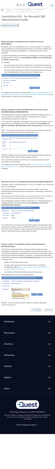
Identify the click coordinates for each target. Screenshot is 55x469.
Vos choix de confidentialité (16, 417)
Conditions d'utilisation (24, 415)
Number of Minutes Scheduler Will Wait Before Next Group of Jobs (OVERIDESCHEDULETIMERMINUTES (27, 94)
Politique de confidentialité (41, 415)
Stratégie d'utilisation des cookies (37, 417)
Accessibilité (27, 419)
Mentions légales (10, 415)
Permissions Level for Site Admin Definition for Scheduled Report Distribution (26, 268)
